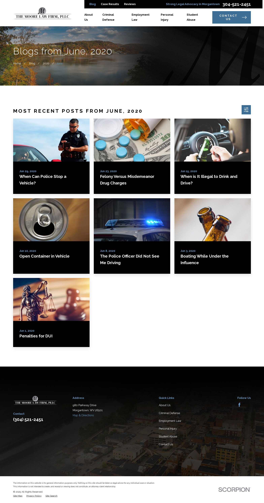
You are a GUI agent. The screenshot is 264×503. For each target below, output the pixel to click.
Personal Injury (168, 428)
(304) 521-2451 (28, 419)
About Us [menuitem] (88, 17)
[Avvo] (247, 405)
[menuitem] (17, 496)
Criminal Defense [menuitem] (108, 17)
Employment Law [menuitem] (141, 17)
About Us (165, 405)
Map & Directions (83, 415)
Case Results (110, 4)
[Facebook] (239, 405)
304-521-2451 (237, 4)
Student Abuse (168, 436)
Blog (92, 4)
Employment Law (170, 420)
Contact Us (233, 17)
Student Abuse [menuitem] (192, 17)
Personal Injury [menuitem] (167, 17)
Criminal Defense (169, 413)
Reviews (130, 4)
